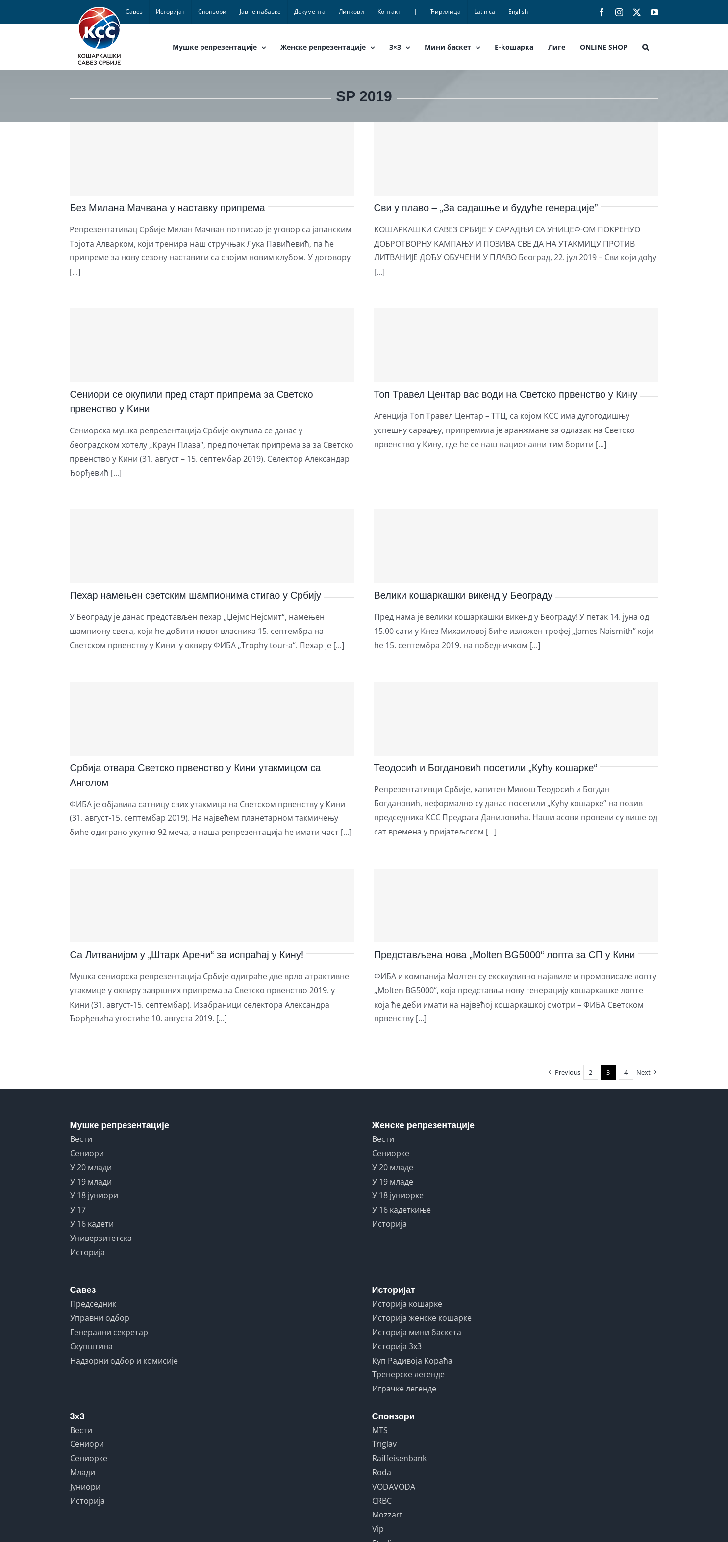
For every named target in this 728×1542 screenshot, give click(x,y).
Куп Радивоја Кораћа (412, 1360)
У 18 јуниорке (398, 1195)
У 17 (78, 1209)
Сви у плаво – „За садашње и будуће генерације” (486, 207)
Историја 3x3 (397, 1346)
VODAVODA (393, 1486)
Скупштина (91, 1346)
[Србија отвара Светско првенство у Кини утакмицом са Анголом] (212, 719)
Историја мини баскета (416, 1332)
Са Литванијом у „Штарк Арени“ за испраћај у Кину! (186, 954)
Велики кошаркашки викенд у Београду (463, 595)
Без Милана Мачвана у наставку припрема (167, 207)
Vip (378, 1528)
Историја (87, 1252)
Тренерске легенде (408, 1374)
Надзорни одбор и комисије (124, 1360)
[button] (645, 47)
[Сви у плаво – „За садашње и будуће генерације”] (516, 159)
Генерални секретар (109, 1332)
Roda (381, 1472)
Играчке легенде (404, 1388)
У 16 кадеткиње (401, 1209)
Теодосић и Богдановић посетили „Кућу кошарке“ (486, 767)
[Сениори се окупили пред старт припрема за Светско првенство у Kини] (212, 345)
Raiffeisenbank (399, 1458)
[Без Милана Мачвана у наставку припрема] (212, 159)
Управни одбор (99, 1318)
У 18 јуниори (94, 1195)
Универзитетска (101, 1238)
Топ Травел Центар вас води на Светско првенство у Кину (506, 394)
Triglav (384, 1444)
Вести (81, 1139)
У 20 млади (91, 1167)
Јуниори (85, 1486)
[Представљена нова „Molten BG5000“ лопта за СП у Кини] (516, 905)
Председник (93, 1303)
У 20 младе (392, 1167)
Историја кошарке (407, 1303)
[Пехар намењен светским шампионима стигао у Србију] (212, 546)
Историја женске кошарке (422, 1318)
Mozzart (387, 1514)
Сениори (87, 1153)
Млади (82, 1472)
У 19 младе (392, 1181)
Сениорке (390, 1153)
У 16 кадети (92, 1223)
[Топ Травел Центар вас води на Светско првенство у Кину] (516, 345)
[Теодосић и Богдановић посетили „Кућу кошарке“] (516, 719)
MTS (380, 1430)
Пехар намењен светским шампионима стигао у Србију (195, 595)
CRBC (382, 1500)
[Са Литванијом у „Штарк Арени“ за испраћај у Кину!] (212, 905)
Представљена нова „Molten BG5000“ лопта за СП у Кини (504, 954)
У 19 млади (91, 1181)
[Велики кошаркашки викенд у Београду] (516, 546)
